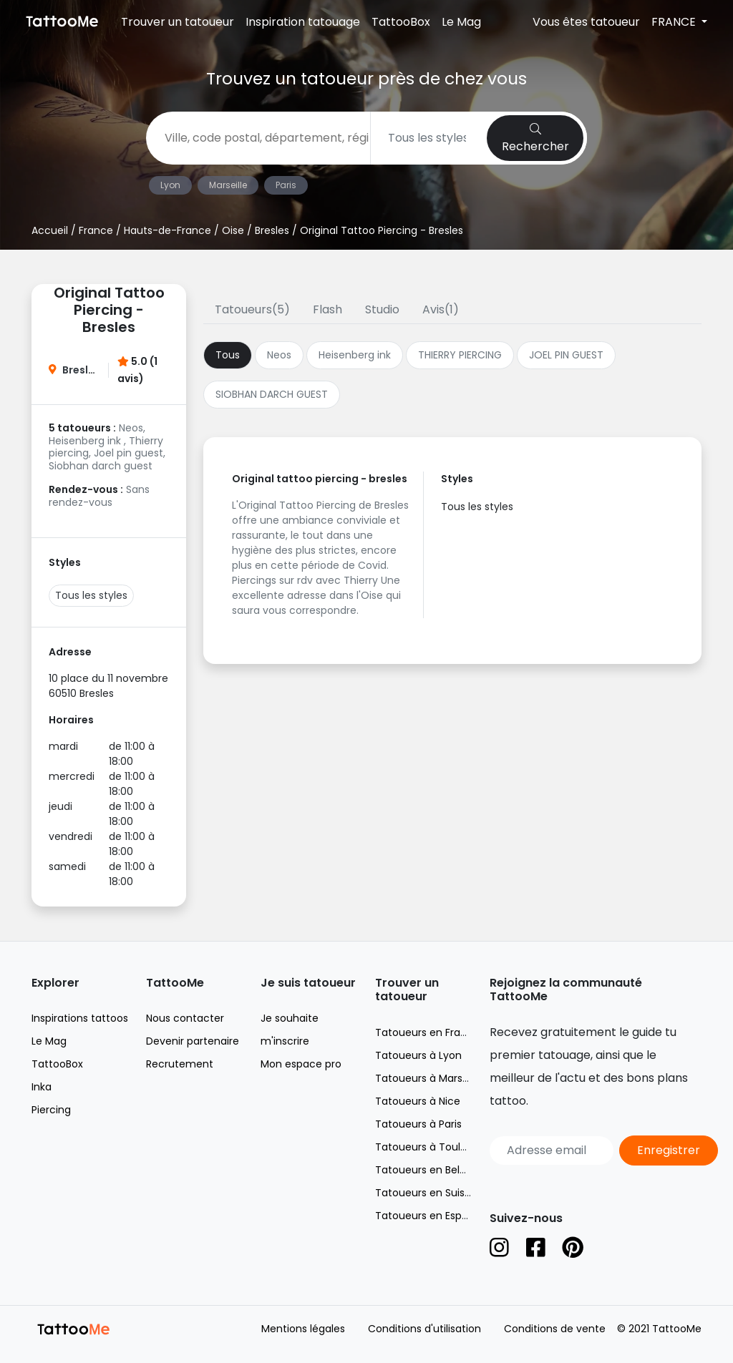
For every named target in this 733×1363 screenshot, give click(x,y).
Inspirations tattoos (79, 1018)
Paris (286, 185)
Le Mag (461, 22)
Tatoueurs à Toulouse (430, 1147)
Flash (327, 309)
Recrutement (179, 1064)
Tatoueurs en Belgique (431, 1170)
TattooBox (401, 22)
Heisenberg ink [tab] (355, 355)
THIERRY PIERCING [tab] (460, 355)
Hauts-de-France (167, 230)
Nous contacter (185, 1018)
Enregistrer (668, 1150)
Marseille (228, 185)
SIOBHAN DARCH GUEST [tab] (271, 394)
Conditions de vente (555, 1329)
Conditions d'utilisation (424, 1329)
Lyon (170, 185)
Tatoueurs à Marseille (428, 1078)
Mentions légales (303, 1329)
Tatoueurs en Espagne (431, 1215)
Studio (382, 309)
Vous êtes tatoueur (586, 22)
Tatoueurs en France (427, 1032)
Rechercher (535, 139)
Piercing (51, 1110)
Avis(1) (440, 309)
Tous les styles (91, 595)
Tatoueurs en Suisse (425, 1193)
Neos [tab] (279, 355)
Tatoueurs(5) (252, 309)
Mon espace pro (301, 1064)
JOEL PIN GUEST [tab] (566, 355)
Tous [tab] (227, 355)
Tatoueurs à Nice (417, 1101)
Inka (41, 1087)
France (96, 230)
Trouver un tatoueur (177, 22)
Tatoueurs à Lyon (418, 1055)
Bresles (272, 230)
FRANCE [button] (675, 22)
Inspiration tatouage (303, 22)
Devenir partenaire (192, 1041)
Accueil (49, 230)
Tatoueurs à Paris (418, 1124)
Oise (233, 230)
